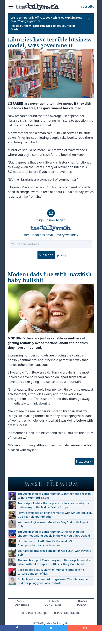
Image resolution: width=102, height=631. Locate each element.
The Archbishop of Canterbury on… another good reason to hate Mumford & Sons (54, 495)
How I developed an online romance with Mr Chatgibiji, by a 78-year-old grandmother (55, 514)
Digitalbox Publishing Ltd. (55, 623)
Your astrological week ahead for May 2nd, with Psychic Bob (53, 524)
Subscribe (46, 255)
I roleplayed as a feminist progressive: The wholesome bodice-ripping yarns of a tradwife (53, 581)
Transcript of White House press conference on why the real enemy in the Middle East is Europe (53, 505)
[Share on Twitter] (51, 628)
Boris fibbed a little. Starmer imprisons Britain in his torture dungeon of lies (51, 571)
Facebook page (41, 26)
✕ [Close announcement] (88, 18)
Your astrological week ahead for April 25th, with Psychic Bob (54, 552)
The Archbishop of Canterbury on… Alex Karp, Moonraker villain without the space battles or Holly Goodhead (55, 562)
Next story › (84, 461)
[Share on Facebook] (17, 628)
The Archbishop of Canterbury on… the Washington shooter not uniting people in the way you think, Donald (54, 533)
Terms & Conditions (53, 602)
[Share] (85, 628)
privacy (61, 255)
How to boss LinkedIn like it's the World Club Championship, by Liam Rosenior (46, 543)
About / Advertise (22, 602)
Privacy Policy (81, 602)
